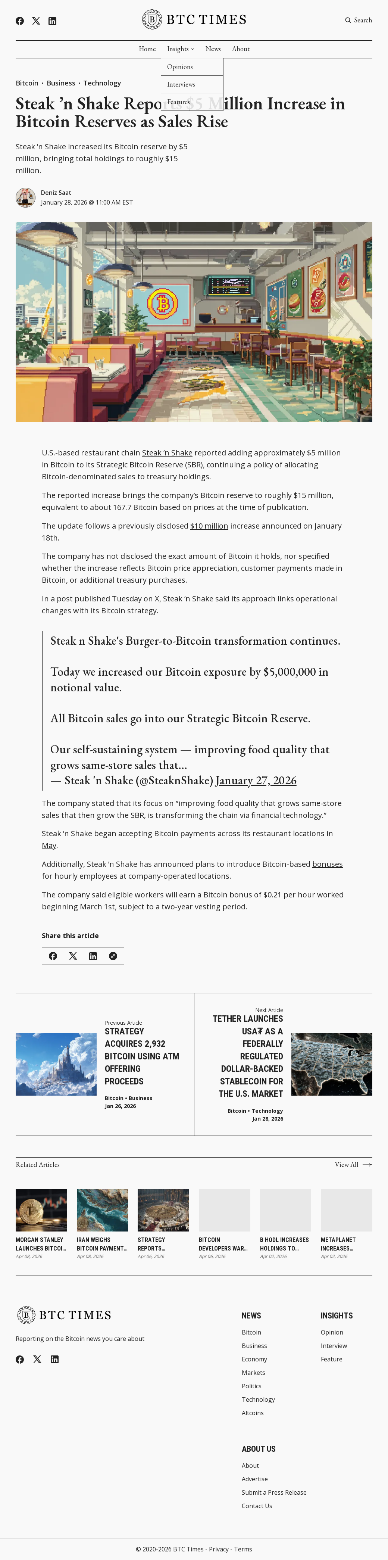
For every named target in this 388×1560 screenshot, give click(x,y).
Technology (102, 82)
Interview (334, 1346)
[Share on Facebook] (53, 956)
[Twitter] (36, 21)
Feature (331, 1359)
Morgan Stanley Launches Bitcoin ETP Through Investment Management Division (41, 1244)
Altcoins (253, 1413)
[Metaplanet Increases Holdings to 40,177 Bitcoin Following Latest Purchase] (346, 1210)
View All (353, 1164)
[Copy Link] (113, 956)
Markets (253, 1373)
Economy (254, 1359)
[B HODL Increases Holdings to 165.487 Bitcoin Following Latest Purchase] (286, 1210)
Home (147, 49)
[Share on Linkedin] (93, 956)
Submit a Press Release (274, 1492)
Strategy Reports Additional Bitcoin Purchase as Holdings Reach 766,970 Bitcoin (163, 1244)
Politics (252, 1386)
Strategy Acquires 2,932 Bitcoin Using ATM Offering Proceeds (142, 1056)
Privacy (219, 1549)
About (241, 49)
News (213, 49)
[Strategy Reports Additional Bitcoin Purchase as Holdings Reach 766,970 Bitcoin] (163, 1210)
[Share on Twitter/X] (73, 956)
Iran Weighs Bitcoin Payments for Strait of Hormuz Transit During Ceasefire (102, 1244)
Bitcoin (28, 82)
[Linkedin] (52, 21)
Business (61, 82)
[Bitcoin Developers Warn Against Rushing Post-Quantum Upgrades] (224, 1210)
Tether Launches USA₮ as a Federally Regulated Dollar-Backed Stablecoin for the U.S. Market (248, 1056)
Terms (243, 1549)
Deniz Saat (56, 193)
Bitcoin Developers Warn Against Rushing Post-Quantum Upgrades (223, 1244)
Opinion (332, 1332)
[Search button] (358, 20)
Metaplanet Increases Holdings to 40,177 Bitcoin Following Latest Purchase (346, 1244)
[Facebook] (20, 21)
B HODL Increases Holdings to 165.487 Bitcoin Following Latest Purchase (285, 1244)
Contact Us (257, 1506)
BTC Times (188, 1549)
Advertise (255, 1479)
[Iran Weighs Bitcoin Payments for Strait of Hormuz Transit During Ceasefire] (102, 1210)
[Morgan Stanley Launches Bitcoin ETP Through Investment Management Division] (41, 1210)
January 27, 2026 (256, 780)
